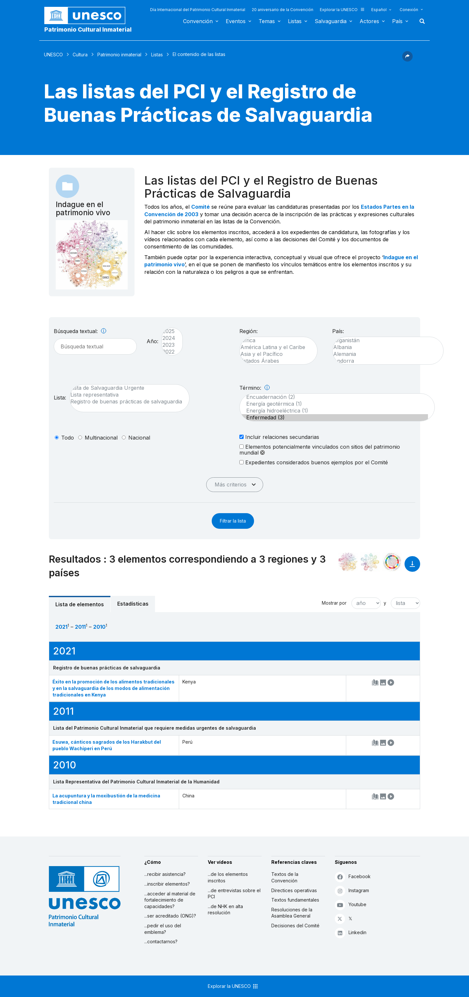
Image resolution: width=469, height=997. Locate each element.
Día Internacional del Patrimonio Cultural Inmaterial (197, 9)
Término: (254, 388)
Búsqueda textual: (80, 331)
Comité (200, 207)
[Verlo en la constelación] (348, 562)
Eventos (236, 21)
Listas (295, 21)
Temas (267, 21)
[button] (407, 59)
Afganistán (385, 340)
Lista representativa (126, 394)
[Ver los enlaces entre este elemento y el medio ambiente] (370, 562)
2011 (80, 627)
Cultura (80, 54)
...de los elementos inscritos (228, 877)
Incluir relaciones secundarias (279, 437)
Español (379, 9)
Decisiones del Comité (295, 925)
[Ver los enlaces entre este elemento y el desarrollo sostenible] (392, 562)
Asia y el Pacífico (275, 354)
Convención (198, 21)
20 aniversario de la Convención (282, 9)
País (397, 21)
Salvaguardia (331, 21)
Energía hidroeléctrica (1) (334, 410)
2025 (169, 331)
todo (67, 437)
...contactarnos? (161, 941)
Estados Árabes (275, 361)
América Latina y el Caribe (275, 347)
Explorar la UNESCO (342, 9)
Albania (385, 347)
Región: (248, 331)
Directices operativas (294, 890)
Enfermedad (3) (334, 417)
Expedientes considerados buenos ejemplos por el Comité (313, 462)
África (275, 340)
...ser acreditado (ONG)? (170, 916)
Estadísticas (133, 603)
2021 (61, 627)
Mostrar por (334, 603)
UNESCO (53, 54)
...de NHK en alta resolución (225, 910)
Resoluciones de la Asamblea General (291, 913)
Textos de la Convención (284, 877)
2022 (169, 351)
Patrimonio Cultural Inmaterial (88, 29)
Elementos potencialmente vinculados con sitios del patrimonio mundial (319, 449)
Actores (369, 21)
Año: (152, 341)
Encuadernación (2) (334, 397)
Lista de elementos (79, 604)
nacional (139, 437)
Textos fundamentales (295, 900)
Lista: (60, 397)
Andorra (385, 361)
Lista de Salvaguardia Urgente (126, 388)
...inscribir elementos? (167, 884)
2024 (169, 338)
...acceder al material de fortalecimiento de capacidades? (169, 900)
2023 (169, 345)
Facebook (353, 877)
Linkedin (350, 933)
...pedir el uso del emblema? (162, 929)
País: (338, 331)
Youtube (350, 905)
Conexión (409, 9)
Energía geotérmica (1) (334, 403)
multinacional (101, 437)
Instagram (352, 891)
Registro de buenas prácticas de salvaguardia (126, 401)
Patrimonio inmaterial (119, 54)
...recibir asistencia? (165, 874)
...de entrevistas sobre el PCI (234, 894)
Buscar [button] (420, 21)
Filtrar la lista (233, 521)
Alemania (385, 354)
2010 (99, 627)
